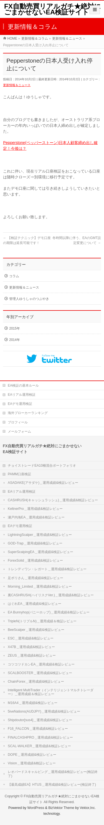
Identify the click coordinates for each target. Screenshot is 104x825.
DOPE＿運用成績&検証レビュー (32, 755)
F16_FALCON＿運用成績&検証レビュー (38, 729)
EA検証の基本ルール (23, 385)
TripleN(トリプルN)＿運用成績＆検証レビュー (42, 621)
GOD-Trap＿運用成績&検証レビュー (35, 543)
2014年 (14, 340)
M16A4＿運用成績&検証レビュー (32, 703)
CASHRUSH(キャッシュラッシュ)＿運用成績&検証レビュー (53, 500)
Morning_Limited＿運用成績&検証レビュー (40, 586)
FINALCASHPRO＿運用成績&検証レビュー (40, 737)
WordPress (35, 808)
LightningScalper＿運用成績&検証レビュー (40, 535)
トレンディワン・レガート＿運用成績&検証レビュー (47, 569)
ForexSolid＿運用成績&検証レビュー (35, 560)
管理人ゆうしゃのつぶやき (29, 299)
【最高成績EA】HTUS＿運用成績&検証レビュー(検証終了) (52, 785)
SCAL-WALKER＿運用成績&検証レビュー (39, 746)
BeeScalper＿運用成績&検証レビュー (36, 630)
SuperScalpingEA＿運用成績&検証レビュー (40, 552)
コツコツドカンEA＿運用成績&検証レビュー (41, 664)
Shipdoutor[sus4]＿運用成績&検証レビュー (40, 720)
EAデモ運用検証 (20, 404)
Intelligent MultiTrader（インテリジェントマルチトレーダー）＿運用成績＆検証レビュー (50, 692)
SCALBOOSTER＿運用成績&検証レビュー (40, 673)
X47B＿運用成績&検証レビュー (31, 647)
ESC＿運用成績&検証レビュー (31, 638)
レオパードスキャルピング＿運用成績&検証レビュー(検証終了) (53, 774)
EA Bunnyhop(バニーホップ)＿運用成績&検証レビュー (49, 612)
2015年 (14, 328)
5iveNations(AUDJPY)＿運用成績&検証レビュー (44, 711)
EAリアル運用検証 (21, 395)
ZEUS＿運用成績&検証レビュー (32, 655)
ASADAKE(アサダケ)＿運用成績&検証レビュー (43, 483)
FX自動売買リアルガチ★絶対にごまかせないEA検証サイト (52, 9)
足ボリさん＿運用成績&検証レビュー (35, 578)
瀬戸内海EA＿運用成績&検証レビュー (36, 517)
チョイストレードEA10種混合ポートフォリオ (42, 465)
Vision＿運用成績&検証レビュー (32, 763)
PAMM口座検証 (19, 474)
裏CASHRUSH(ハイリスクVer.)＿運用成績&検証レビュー (51, 595)
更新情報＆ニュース (17, 85)
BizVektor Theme (61, 808)
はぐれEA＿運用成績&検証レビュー (34, 604)
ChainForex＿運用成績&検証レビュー (36, 681)
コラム (14, 276)
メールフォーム (19, 431)
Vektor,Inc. (88, 808)
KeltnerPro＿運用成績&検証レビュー (35, 509)
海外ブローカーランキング (28, 413)
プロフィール (18, 422)
